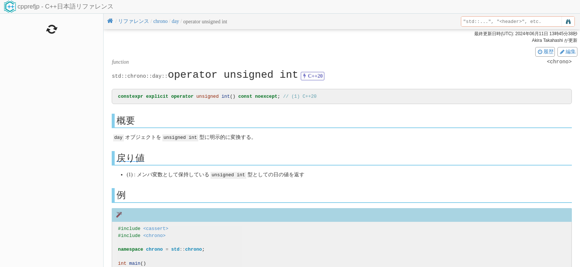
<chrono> (154, 235)
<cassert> (155, 228)
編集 (567, 51)
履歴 (545, 51)
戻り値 (131, 158)
